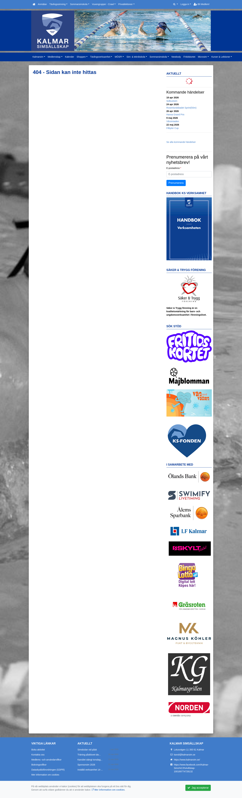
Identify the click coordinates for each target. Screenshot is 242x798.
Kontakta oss (37, 754)
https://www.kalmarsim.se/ (187, 759)
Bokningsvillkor (38, 764)
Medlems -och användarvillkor (46, 759)
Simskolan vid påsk (87, 749)
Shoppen (81, 56)
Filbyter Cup (172, 128)
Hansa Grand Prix (175, 114)
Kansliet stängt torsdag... (89, 759)
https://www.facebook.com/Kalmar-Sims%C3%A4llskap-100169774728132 (191, 768)
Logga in (185, 4)
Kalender (69, 56)
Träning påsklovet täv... (89, 754)
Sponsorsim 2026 (86, 764)
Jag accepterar (198, 787)
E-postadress (173, 168)
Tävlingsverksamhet (100, 56)
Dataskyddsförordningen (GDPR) (48, 769)
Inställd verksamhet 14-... (90, 769)
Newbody (176, 56)
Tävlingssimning (57, 4)
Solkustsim (171, 101)
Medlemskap (54, 56)
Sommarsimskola (78, 4)
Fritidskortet (189, 56)
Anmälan (42, 4)
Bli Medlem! (201, 4)
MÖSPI (118, 56)
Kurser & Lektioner (220, 56)
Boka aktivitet (38, 749)
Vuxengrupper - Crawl (103, 4)
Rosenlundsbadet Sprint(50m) (181, 107)
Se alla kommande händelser (181, 142)
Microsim (202, 56)
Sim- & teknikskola (135, 56)
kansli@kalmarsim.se (184, 754)
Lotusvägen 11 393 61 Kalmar (189, 749)
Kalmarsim (38, 56)
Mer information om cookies (45, 774)
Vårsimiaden (172, 121)
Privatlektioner (125, 4)
